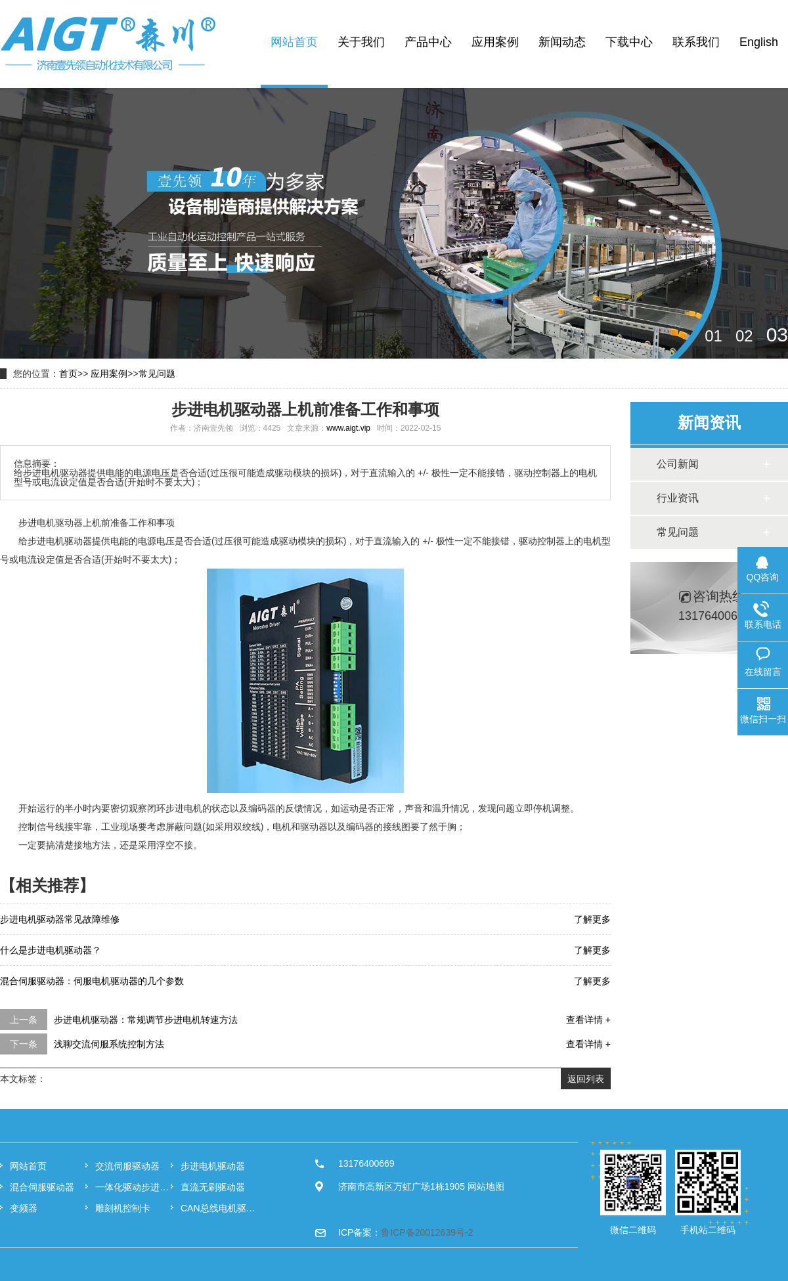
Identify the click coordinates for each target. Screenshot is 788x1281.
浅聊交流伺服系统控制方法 (109, 1044)
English (758, 42)
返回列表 (585, 1079)
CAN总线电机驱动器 (218, 1208)
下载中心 (629, 42)
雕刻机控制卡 (122, 1208)
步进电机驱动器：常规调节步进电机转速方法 (146, 1019)
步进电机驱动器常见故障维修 (60, 919)
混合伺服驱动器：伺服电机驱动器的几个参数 (92, 981)
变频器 (23, 1208)
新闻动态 (562, 42)
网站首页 (294, 42)
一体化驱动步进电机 (133, 1187)
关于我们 (361, 42)
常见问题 (157, 373)
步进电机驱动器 (213, 1166)
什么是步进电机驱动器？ (50, 950)
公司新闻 (678, 463)
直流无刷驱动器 (213, 1187)
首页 (68, 373)
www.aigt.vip (348, 428)
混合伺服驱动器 (42, 1187)
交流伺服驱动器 (127, 1166)
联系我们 (696, 42)
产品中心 (428, 42)
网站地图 (486, 1186)
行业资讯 (678, 498)
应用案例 (495, 42)
